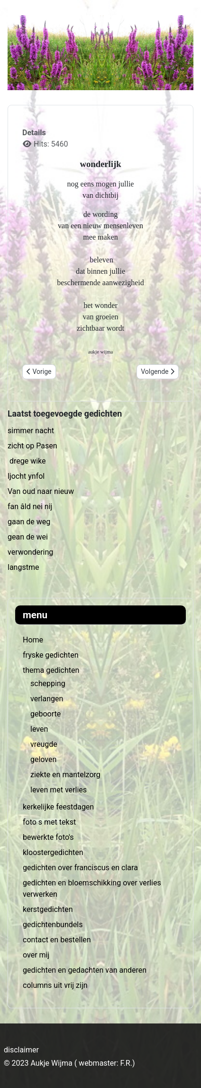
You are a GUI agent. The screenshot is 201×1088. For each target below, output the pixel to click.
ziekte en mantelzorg (65, 774)
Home (33, 639)
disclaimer (21, 1049)
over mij (36, 954)
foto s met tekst (49, 822)
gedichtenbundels (52, 924)
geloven (43, 759)
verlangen (46, 698)
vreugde (43, 744)
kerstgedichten (48, 909)
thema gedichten (51, 670)
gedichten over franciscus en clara (80, 867)
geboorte (45, 713)
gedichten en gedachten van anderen (84, 970)
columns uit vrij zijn (55, 985)
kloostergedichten (53, 852)
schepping (47, 683)
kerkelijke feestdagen (58, 806)
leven (39, 729)
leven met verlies (58, 789)
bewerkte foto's (48, 837)
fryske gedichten (50, 655)
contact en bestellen (57, 939)
